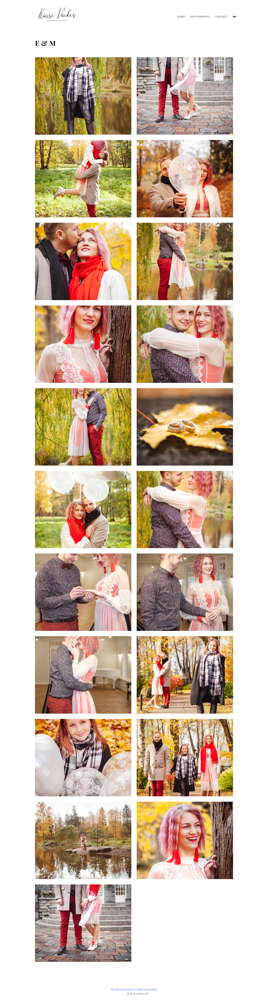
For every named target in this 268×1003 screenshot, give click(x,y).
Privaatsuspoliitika (145, 989)
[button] (233, 17)
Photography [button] (200, 16)
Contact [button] (221, 16)
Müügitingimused (122, 989)
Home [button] (181, 16)
